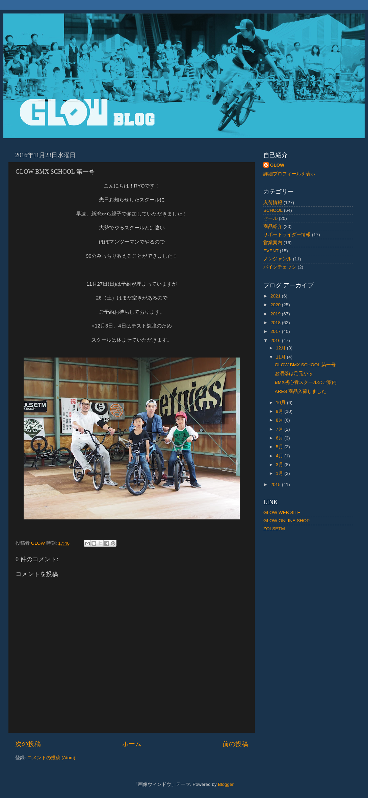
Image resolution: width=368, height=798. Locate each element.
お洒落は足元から (294, 373)
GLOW (277, 165)
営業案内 (272, 242)
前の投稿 (235, 743)
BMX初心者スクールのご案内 (306, 382)
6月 (280, 437)
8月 (280, 420)
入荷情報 (272, 202)
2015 (276, 484)
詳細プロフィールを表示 (289, 173)
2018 (276, 322)
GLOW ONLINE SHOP (286, 520)
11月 (281, 357)
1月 (280, 473)
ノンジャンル (277, 258)
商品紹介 (272, 226)
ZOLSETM (274, 528)
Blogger (225, 784)
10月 (281, 402)
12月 (281, 347)
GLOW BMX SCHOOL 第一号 (305, 364)
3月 (280, 464)
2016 (276, 340)
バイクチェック (279, 266)
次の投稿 (28, 743)
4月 (280, 455)
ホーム (131, 743)
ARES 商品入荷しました (300, 391)
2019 (276, 313)
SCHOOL (273, 210)
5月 (280, 446)
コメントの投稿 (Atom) (51, 757)
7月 (280, 429)
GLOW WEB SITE (281, 512)
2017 (276, 331)
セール (270, 218)
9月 (280, 411)
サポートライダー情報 (287, 234)
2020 (276, 304)
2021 (276, 295)
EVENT (271, 250)
